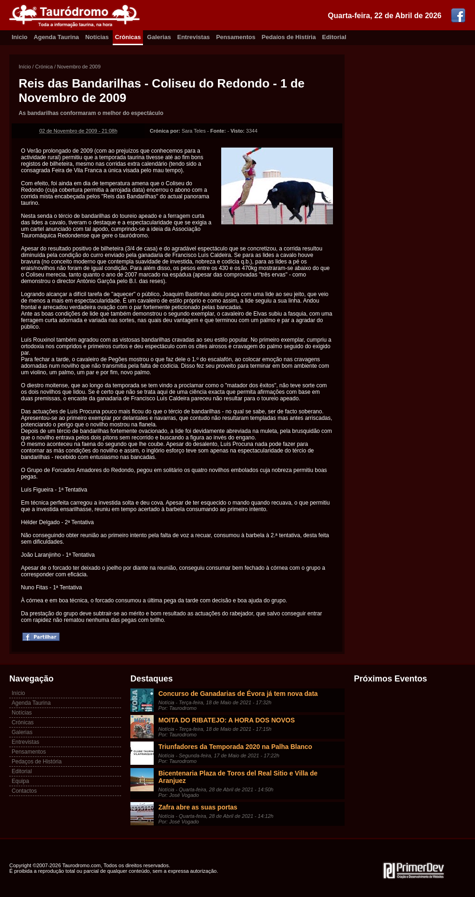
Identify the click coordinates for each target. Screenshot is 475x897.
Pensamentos (236, 37)
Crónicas (128, 37)
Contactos (24, 791)
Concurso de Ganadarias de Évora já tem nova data (238, 693)
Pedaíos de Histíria (289, 37)
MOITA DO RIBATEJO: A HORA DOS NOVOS (226, 720)
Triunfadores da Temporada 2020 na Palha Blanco (235, 746)
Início (25, 66)
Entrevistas (193, 37)
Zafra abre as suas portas (198, 807)
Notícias (97, 37)
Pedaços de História (36, 761)
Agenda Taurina (56, 37)
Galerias (159, 37)
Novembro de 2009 (79, 66)
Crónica (44, 66)
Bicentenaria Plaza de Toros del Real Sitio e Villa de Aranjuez (238, 776)
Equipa (20, 781)
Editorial (334, 37)
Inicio (19, 37)
